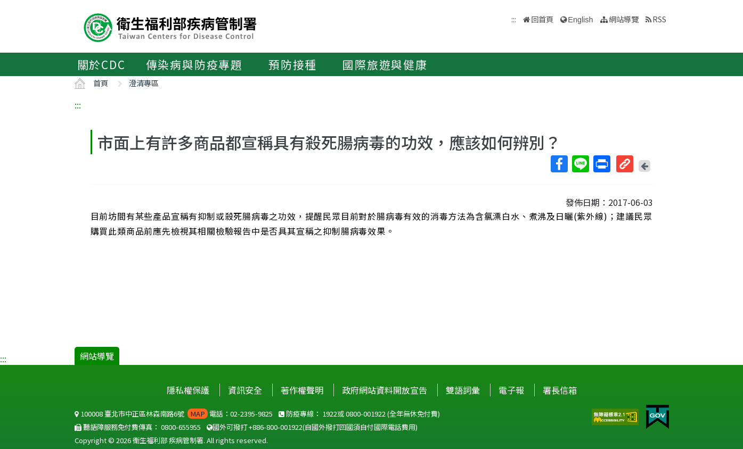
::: (78, 104)
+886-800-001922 (276, 427)
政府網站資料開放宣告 (384, 390)
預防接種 (292, 64)
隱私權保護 (188, 390)
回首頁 (542, 18)
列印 (601, 163)
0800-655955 (181, 427)
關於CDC (101, 64)
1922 (329, 414)
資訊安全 (245, 390)
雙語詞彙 (463, 390)
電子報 (511, 390)
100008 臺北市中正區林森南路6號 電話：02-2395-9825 (174, 414)
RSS (659, 18)
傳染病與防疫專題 (194, 64)
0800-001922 (366, 414)
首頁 (100, 82)
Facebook (559, 163)
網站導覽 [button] (624, 18)
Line (580, 163)
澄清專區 (144, 82)
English (580, 19)
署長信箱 (560, 390)
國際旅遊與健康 (385, 64)
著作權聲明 (302, 390)
